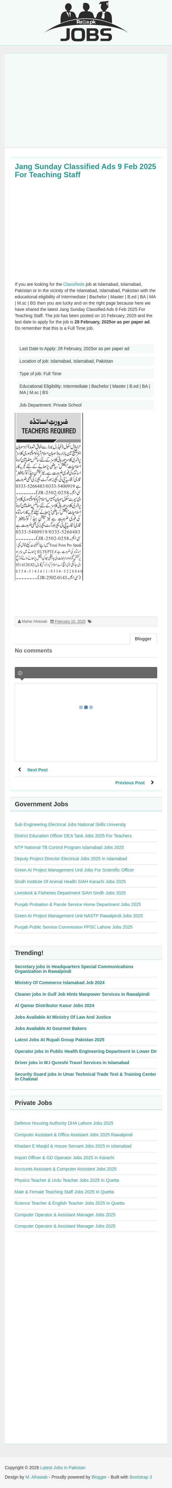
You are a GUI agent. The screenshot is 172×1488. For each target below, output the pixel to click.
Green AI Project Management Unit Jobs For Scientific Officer (74, 869)
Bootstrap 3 (141, 1477)
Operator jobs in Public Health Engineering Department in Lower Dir (86, 1051)
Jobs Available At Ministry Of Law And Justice (63, 1017)
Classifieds (74, 284)
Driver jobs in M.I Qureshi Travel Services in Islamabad (72, 1062)
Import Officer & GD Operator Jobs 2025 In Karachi (64, 1157)
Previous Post (130, 782)
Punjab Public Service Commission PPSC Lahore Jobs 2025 (73, 927)
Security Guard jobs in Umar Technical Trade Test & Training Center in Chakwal (85, 1076)
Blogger (99, 1477)
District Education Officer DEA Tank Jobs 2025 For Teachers (73, 835)
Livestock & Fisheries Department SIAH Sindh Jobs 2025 (70, 892)
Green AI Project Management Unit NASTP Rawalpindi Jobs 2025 (78, 915)
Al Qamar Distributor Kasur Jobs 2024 (54, 1005)
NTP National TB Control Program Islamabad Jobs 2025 (69, 847)
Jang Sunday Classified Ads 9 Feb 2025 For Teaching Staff (85, 170)
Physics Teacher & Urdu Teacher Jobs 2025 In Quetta (66, 1180)
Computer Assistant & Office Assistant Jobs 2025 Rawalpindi (73, 1134)
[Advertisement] (86, 101)
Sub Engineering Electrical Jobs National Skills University (70, 824)
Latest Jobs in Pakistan (63, 1467)
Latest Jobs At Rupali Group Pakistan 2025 (59, 1039)
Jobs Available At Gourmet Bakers (50, 1028)
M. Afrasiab (36, 1477)
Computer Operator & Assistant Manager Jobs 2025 (64, 1214)
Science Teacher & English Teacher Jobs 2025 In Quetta (69, 1203)
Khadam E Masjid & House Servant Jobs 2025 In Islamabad (72, 1146)
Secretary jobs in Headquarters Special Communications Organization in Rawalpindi (74, 969)
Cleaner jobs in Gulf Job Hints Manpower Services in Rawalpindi (82, 994)
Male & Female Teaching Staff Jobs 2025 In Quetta (64, 1191)
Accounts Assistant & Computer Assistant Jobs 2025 (65, 1168)
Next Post (37, 769)
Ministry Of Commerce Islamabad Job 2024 (60, 982)
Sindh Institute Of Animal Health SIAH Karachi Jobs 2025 (70, 881)
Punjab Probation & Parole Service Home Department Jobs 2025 (77, 904)
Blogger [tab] (143, 638)
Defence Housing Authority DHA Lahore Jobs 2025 (63, 1123)
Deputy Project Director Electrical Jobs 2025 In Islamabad (70, 858)
